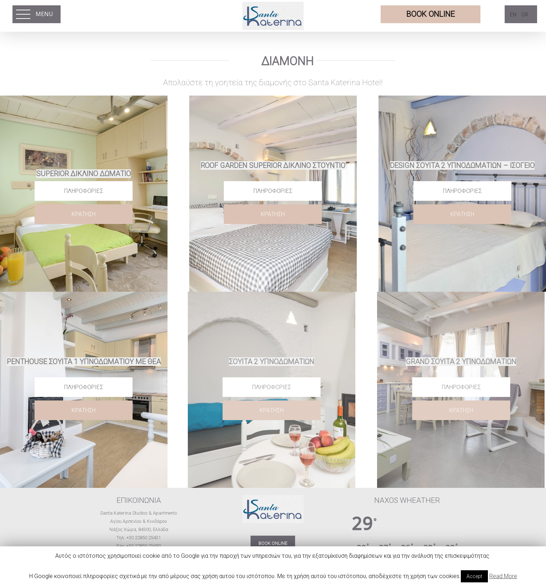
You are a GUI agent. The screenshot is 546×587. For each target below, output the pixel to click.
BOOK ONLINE (272, 543)
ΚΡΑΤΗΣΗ (84, 214)
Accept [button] (474, 576)
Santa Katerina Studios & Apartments (138, 513)
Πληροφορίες (83, 191)
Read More (503, 576)
